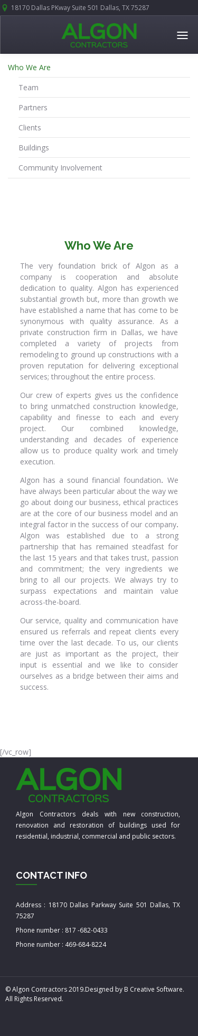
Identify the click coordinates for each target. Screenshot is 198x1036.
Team (28, 87)
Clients (29, 127)
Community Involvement (60, 168)
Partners (33, 107)
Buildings (33, 147)
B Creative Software (153, 989)
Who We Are (29, 67)
